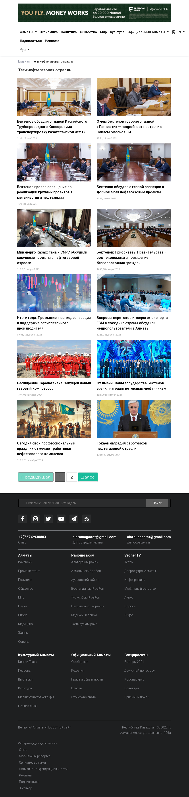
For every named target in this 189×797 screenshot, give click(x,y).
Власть (76, 688)
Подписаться (31, 41)
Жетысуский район (85, 624)
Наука (22, 606)
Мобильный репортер (140, 589)
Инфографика (134, 580)
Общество (88, 32)
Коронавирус (134, 679)
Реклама (52, 41)
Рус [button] (23, 49)
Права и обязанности (87, 679)
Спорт (22, 615)
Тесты (128, 562)
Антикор (25, 788)
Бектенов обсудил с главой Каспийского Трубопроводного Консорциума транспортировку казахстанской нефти (52, 126)
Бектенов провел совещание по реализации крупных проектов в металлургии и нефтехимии (45, 192)
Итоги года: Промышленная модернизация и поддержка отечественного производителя (54, 322)
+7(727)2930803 (32, 537)
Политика (69, 32)
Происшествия (29, 571)
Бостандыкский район (87, 589)
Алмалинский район (86, 571)
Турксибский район (85, 597)
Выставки (25, 679)
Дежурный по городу (139, 671)
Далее (88, 477)
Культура (117, 32)
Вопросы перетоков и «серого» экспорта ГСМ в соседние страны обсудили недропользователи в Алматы (132, 322)
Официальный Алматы (147, 32)
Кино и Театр (27, 662)
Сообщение (79, 662)
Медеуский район (84, 615)
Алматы (27, 32)
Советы (23, 642)
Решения (77, 671)
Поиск (157, 503)
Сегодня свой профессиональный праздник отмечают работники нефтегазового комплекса (46, 448)
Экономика (49, 32)
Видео (128, 615)
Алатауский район (84, 562)
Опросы (130, 606)
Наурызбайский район (87, 606)
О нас (22, 542)
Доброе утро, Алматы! (140, 571)
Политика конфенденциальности (43, 769)
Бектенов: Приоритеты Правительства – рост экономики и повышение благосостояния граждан (132, 257)
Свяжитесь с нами (32, 763)
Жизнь (23, 633)
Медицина (25, 624)
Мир (103, 32)
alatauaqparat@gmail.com (94, 537)
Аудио (128, 597)
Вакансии (25, 562)
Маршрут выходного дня (36, 697)
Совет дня (131, 688)
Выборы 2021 (134, 662)
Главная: (24, 61)
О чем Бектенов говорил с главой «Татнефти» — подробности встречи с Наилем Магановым (129, 126)
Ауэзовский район (84, 580)
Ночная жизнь (28, 706)
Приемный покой (136, 697)
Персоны (24, 671)
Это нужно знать (83, 697)
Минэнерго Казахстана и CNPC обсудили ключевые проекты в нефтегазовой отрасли (52, 257)
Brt (177, 32)
